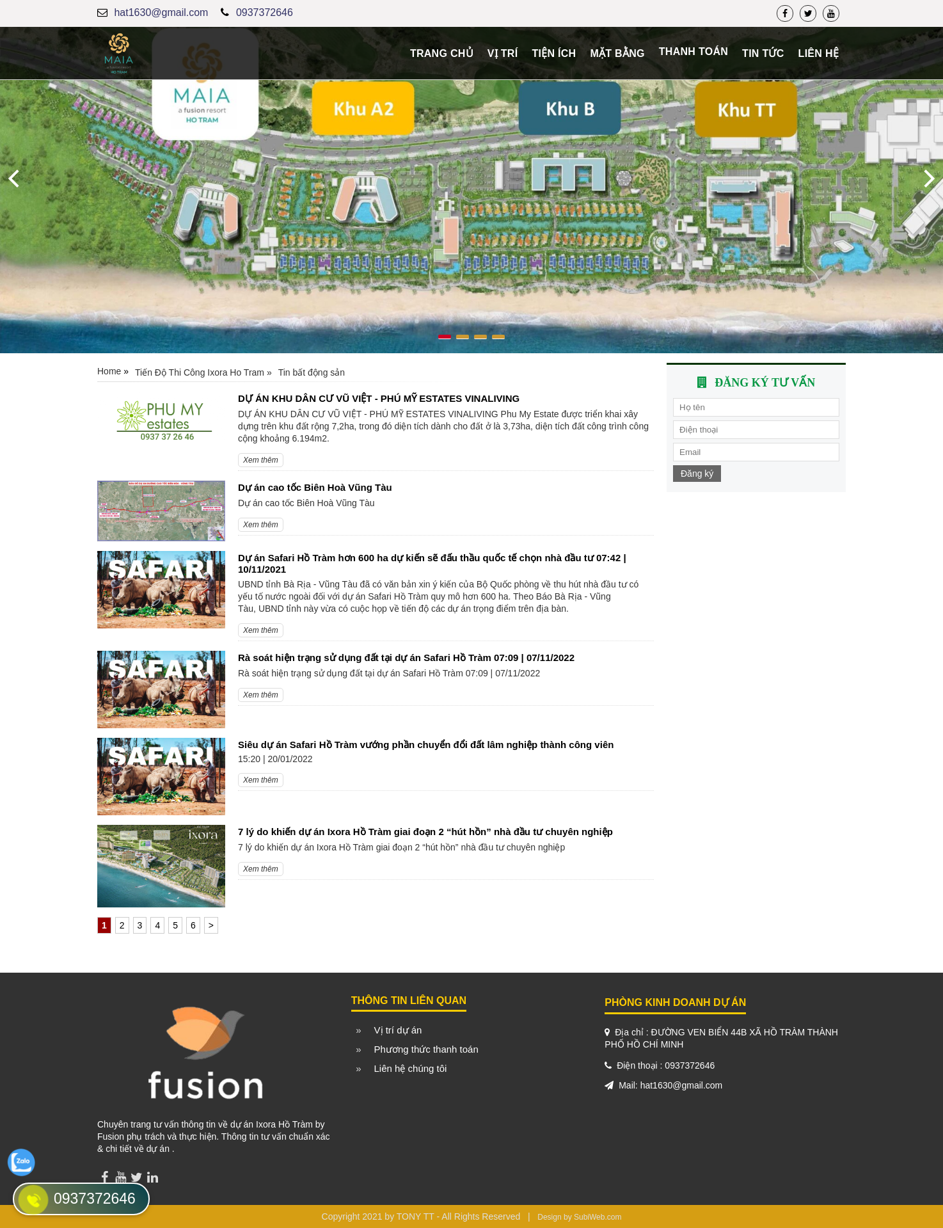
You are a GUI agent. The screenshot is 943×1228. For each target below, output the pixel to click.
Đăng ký (697, 473)
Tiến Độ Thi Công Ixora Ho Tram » (203, 372)
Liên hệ (818, 53)
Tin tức (763, 53)
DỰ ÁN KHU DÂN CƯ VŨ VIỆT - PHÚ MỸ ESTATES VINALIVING (378, 398)
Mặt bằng (617, 53)
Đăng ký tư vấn (765, 382)
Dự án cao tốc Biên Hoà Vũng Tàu (315, 487)
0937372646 (264, 12)
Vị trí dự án (398, 1030)
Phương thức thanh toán (426, 1049)
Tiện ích (554, 53)
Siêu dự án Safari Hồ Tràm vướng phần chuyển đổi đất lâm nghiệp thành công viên (426, 744)
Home (109, 371)
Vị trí (502, 53)
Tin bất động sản (311, 372)
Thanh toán (693, 51)
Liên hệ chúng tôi (410, 1068)
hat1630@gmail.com (161, 12)
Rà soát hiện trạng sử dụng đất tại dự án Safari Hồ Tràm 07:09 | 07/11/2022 (406, 657)
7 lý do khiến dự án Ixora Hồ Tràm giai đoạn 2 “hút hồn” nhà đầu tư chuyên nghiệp (425, 831)
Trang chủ (441, 53)
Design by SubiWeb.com (579, 1217)
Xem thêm (260, 460)
